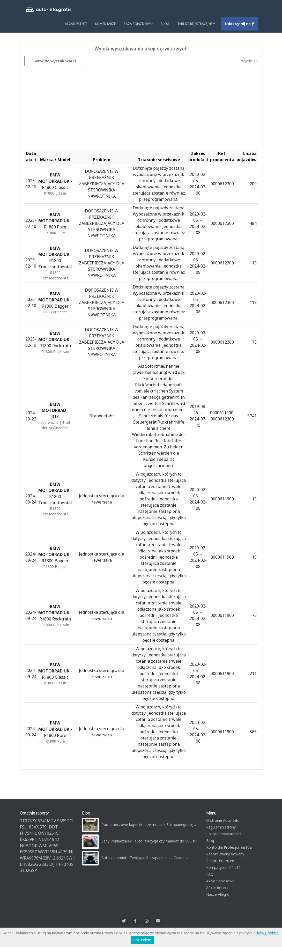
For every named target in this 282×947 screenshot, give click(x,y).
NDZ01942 (48, 839)
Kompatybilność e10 (223, 867)
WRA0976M (31, 858)
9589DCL (66, 821)
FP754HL (28, 833)
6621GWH (66, 858)
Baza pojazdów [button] (138, 23)
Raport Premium (220, 860)
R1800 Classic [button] (55, 193)
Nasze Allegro (217, 894)
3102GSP (28, 870)
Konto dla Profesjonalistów (229, 847)
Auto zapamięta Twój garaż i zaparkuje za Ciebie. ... (144, 857)
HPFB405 (64, 864)
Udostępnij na (239, 23)
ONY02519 (48, 833)
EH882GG (29, 864)
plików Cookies (266, 932)
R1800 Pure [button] (55, 232)
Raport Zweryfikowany (225, 854)
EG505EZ (28, 852)
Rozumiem (142, 939)
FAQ (209, 874)
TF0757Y (28, 821)
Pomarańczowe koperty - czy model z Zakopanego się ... (149, 824)
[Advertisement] (141, 109)
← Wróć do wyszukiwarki (53, 60)
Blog (165, 23)
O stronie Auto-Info (223, 820)
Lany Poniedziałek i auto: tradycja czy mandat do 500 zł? (149, 841)
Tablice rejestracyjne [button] (196, 23)
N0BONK (29, 845)
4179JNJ (65, 852)
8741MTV (47, 821)
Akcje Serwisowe (220, 880)
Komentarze (105, 23)
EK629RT (28, 839)
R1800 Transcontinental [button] (55, 275)
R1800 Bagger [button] (55, 311)
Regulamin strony (221, 827)
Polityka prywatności (223, 833)
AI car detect (217, 887)
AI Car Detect (76, 23)
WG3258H (47, 852)
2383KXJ (47, 864)
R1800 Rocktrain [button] (55, 351)
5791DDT (49, 827)
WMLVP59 (48, 845)
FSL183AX (29, 827)
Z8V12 (49, 858)
